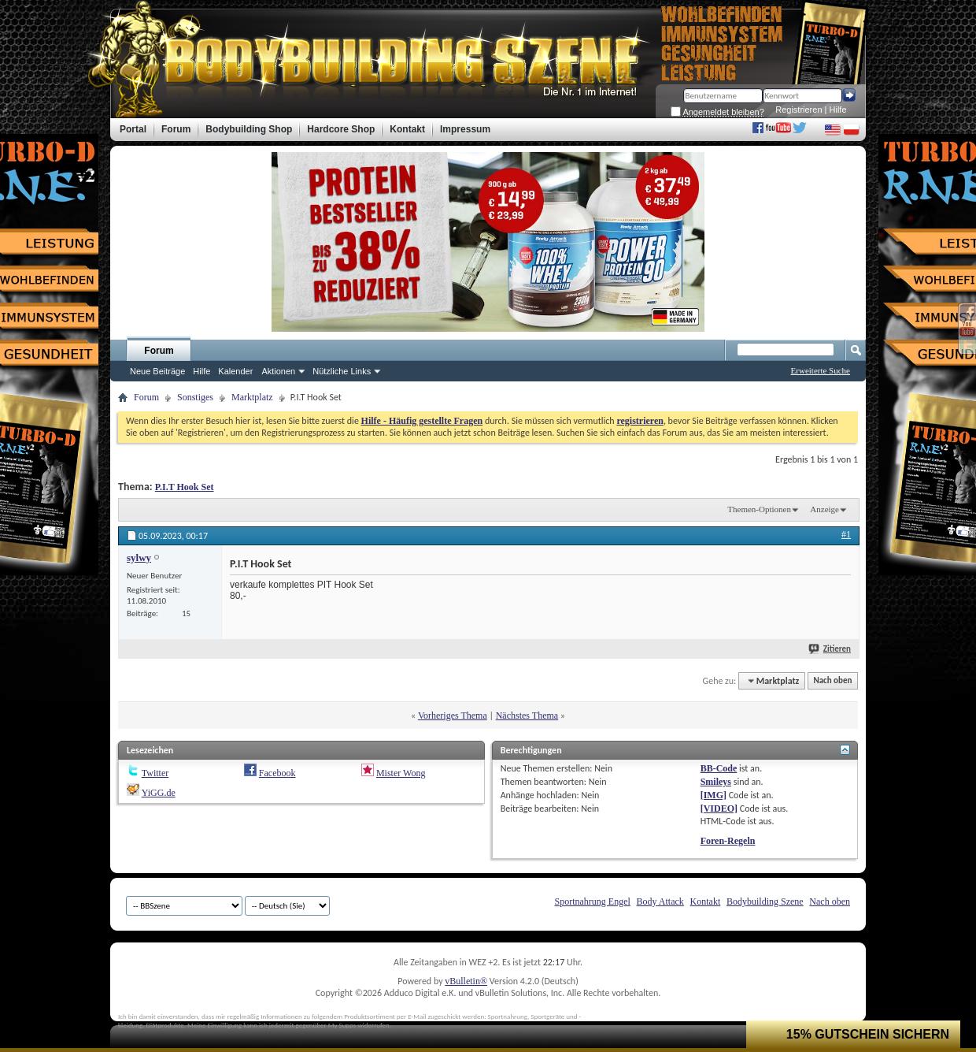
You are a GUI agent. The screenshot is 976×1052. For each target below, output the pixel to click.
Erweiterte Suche (820, 370)
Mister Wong (400, 773)
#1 (846, 534)
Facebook (277, 773)
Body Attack (660, 901)
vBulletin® (466, 981)
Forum (158, 350)
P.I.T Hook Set (184, 487)
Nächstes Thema (527, 715)
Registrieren (798, 109)
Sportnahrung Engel (592, 901)
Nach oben (832, 681)
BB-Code (719, 768)
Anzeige (824, 509)
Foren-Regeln (728, 840)
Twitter (155, 773)
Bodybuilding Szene (765, 901)
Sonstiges (195, 397)
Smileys (716, 781)
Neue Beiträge (157, 371)
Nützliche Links (341, 371)
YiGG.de (159, 792)
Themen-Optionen (759, 509)
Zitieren (830, 649)
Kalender (235, 371)
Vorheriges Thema (452, 715)
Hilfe (838, 109)
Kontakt (705, 901)
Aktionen (278, 371)
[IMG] (713, 795)
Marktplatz (252, 397)
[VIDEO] (719, 808)
